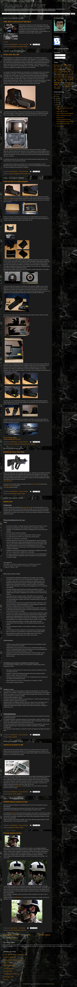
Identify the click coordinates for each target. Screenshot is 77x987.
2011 (57, 100)
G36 (18, 46)
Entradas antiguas (44, 935)
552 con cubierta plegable (10, 437)
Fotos (72, 71)
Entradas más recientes (11, 935)
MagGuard (5, 979)
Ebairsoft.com (18, 897)
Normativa (56, 79)
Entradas (57, 55)
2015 (57, 94)
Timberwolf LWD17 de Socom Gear (11, 973)
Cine (61, 68)
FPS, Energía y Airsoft (8, 976)
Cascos (69, 66)
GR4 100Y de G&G (7, 971)
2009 (57, 104)
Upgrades (33, 444)
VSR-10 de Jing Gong (8, 968)
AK (73, 65)
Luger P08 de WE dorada (9, 965)
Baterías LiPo (8, 501)
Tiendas (26, 46)
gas (73, 73)
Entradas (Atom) (14, 938)
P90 (67, 79)
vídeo (7, 487)
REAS (70, 80)
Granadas (66, 74)
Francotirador (60, 73)
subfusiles (65, 84)
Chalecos (56, 68)
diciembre (59, 106)
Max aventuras (10, 485)
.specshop (18, 786)
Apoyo (58, 66)
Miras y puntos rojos (25, 173)
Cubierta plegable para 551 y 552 (12, 439)
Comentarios (58, 57)
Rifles (56, 85)
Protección (23, 930)
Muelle (69, 77)
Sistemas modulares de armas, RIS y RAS (13, 960)
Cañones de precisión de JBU (13, 745)
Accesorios (10, 173)
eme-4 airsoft (36, 484)
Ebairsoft (6, 198)
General (59, 74)
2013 (57, 96)
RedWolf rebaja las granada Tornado (15, 802)
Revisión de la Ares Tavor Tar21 (14, 452)
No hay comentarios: (23, 44)
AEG (9, 46)
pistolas (71, 79)
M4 (60, 76)
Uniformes (59, 86)
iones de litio (25, 507)
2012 (57, 98)
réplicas (21, 46)
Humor (72, 74)
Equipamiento (17, 173)
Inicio (28, 935)
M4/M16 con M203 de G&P (9, 957)
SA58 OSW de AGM (8, 962)
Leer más (6, 41)
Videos (56, 88)
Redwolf (14, 813)
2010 (57, 102)
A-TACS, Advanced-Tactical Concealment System (14, 954)
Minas (71, 76)
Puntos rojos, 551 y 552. (11, 54)
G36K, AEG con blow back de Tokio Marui (17, 21)
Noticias (10, 793)
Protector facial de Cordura (12, 833)
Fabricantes (14, 46)
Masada (66, 76)
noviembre (59, 126)
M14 (56, 76)
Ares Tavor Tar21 (8, 481)
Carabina (64, 66)
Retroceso (68, 82)
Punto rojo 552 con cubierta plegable (16, 181)
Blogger (52, 983)
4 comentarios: (22, 928)
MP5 (65, 77)
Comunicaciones (68, 68)
